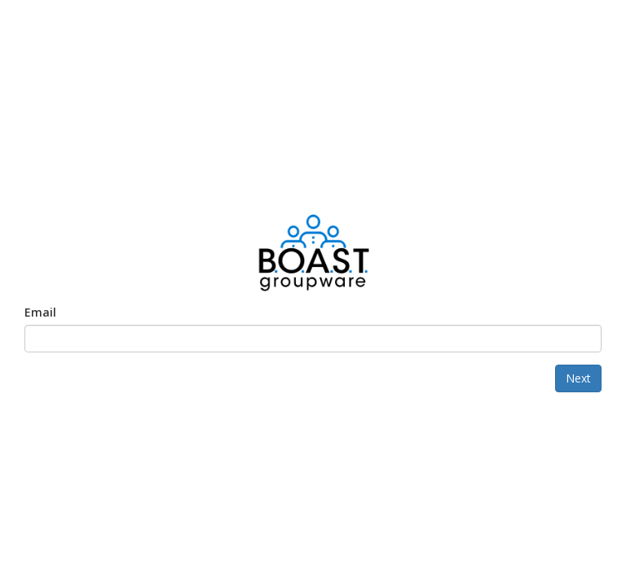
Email (40, 312)
